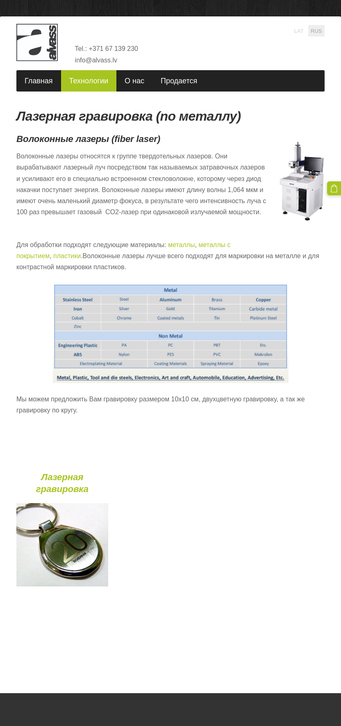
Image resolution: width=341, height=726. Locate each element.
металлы (181, 244)
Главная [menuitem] (39, 81)
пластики (67, 255)
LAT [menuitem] (299, 30)
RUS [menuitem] (316, 30)
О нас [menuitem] (134, 81)
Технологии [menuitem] (89, 81)
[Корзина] (334, 188)
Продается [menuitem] (179, 81)
